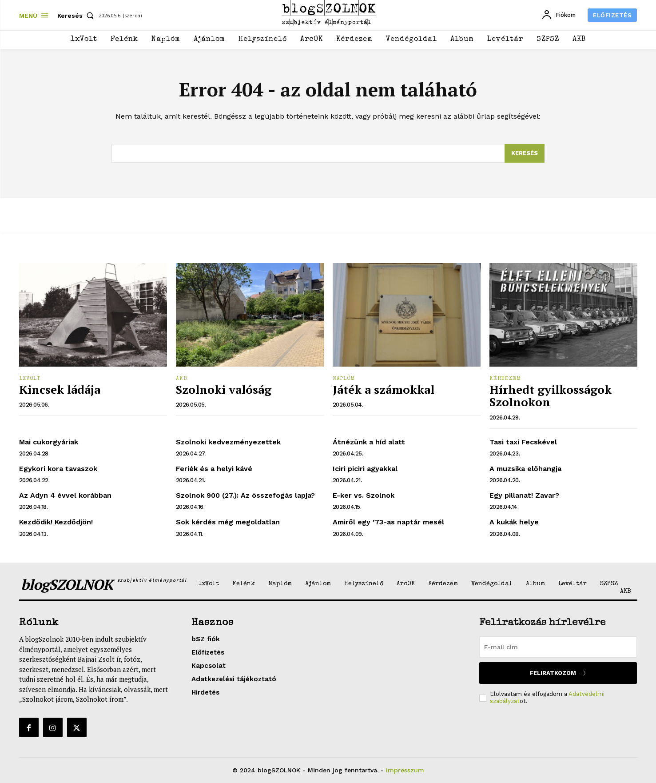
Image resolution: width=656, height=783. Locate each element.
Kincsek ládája (59, 389)
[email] (558, 647)
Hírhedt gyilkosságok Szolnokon (550, 396)
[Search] (525, 153)
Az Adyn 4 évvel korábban (65, 495)
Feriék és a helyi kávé (214, 468)
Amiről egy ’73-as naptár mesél (388, 522)
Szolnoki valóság (223, 389)
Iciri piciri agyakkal (365, 468)
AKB (181, 379)
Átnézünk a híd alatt (369, 442)
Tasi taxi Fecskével (523, 442)
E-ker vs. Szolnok (363, 495)
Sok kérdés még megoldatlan (228, 522)
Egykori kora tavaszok (58, 468)
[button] (77, 15)
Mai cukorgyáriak (48, 442)
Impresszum (405, 770)
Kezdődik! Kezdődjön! (56, 522)
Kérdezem (505, 379)
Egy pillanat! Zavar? (524, 495)
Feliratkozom (558, 673)
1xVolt (29, 379)
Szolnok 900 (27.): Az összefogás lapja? (245, 495)
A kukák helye (514, 522)
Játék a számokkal (383, 389)
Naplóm (344, 379)
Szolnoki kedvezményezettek (228, 442)
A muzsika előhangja (525, 468)
